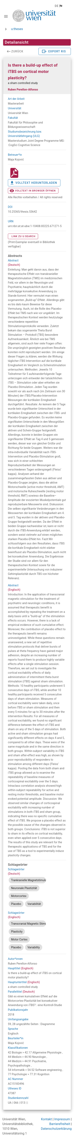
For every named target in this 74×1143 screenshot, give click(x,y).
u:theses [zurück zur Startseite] (17, 29)
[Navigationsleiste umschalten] (5, 16)
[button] (58, 5)
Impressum (62, 1119)
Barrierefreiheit (59, 1124)
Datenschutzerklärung (56, 1129)
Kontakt (46, 1119)
